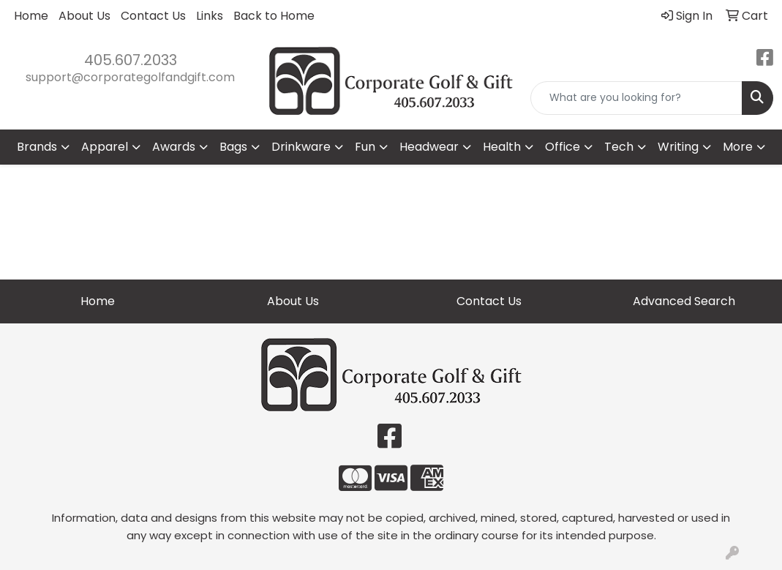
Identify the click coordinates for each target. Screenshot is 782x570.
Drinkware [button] (301, 146)
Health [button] (502, 146)
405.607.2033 (130, 60)
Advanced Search (684, 301)
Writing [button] (678, 146)
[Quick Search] (636, 98)
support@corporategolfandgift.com (130, 77)
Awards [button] (173, 146)
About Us (84, 15)
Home (31, 15)
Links (209, 15)
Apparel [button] (104, 146)
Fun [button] (365, 146)
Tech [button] (619, 146)
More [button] (738, 146)
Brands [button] (37, 146)
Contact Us (153, 15)
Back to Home (274, 15)
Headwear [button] (429, 146)
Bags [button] (233, 146)
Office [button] (562, 146)
